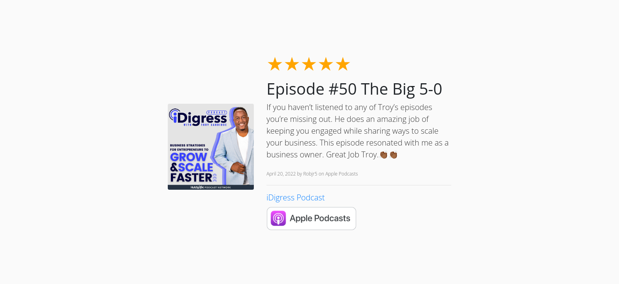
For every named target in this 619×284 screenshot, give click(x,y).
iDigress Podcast (295, 197)
